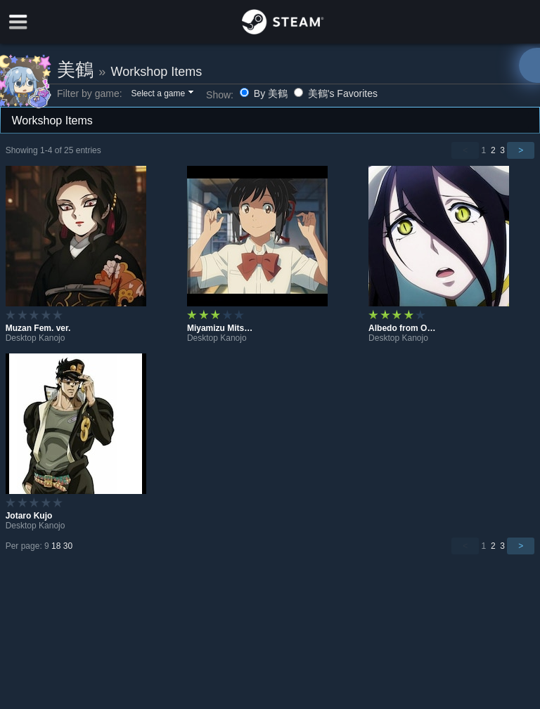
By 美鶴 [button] (265, 93)
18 (55, 546)
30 (67, 546)
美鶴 (75, 69)
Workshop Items (156, 72)
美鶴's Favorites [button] (336, 93)
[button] (161, 94)
